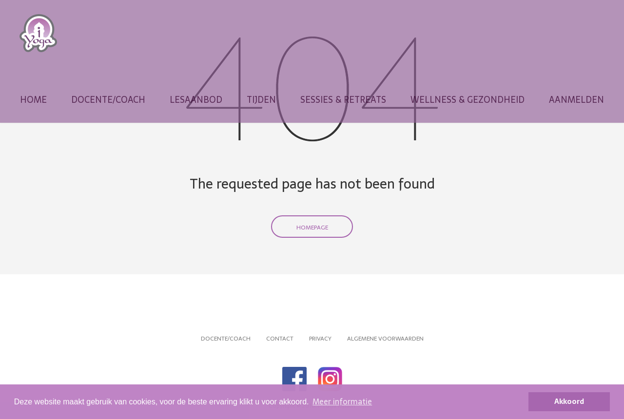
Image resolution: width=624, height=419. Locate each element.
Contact (279, 339)
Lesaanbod (196, 100)
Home (33, 100)
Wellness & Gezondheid (467, 100)
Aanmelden (576, 100)
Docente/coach (108, 100)
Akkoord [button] (569, 401)
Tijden (261, 100)
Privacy (320, 339)
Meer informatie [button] (342, 401)
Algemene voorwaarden (385, 339)
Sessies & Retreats (343, 100)
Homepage (312, 227)
